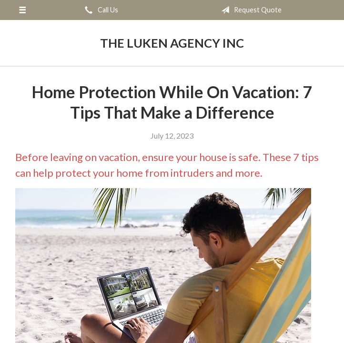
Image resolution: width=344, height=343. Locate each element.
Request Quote (249, 10)
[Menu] (22, 10)
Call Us (99, 10)
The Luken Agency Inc (172, 43)
